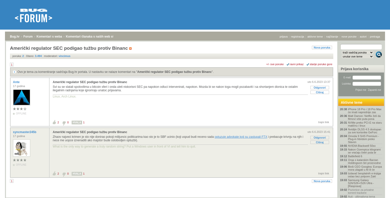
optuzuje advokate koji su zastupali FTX (241, 137)
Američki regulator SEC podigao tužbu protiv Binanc (174, 72)
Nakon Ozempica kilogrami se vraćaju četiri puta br (364, 151)
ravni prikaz (297, 64)
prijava (284, 36)
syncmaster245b (25, 132)
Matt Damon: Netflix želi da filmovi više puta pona (364, 117)
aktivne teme (315, 36)
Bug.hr (15, 36)
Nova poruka (322, 47)
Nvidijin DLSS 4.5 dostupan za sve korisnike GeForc (364, 131)
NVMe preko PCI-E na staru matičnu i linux (365, 124)
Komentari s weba (49, 36)
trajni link (323, 122)
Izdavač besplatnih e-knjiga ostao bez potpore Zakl (364, 175)
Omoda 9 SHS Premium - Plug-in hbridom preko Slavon (363, 139)
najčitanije (332, 36)
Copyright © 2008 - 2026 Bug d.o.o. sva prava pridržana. (195, 196)
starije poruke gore (321, 64)
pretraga (375, 36)
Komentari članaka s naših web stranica (94, 36)
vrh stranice (376, 190)
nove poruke (349, 36)
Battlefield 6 (355, 156)
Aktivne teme (351, 102)
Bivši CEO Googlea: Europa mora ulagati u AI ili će (365, 168)
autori (363, 36)
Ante (16, 82)
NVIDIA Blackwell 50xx (362, 145)
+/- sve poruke (275, 64)
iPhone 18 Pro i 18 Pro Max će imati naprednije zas (365, 111)
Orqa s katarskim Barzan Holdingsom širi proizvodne (364, 161)
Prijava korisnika (354, 69)
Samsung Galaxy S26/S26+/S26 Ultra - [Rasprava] (361, 183)
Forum (28, 36)
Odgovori (320, 87)
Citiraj (320, 92)
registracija (297, 36)
